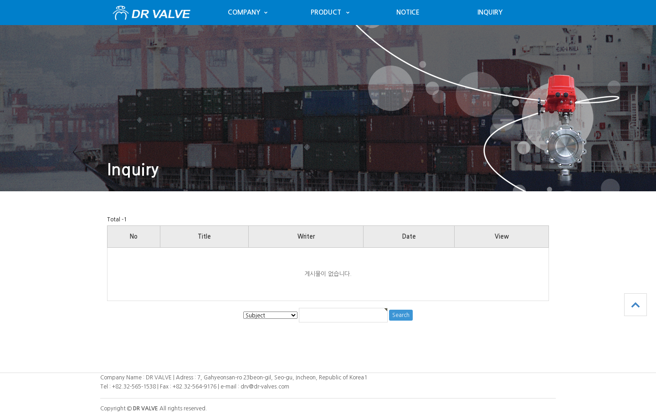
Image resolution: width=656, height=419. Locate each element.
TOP (635, 304)
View (502, 237)
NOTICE (408, 12)
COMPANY (244, 12)
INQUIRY (489, 12)
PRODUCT (326, 12)
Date (409, 237)
